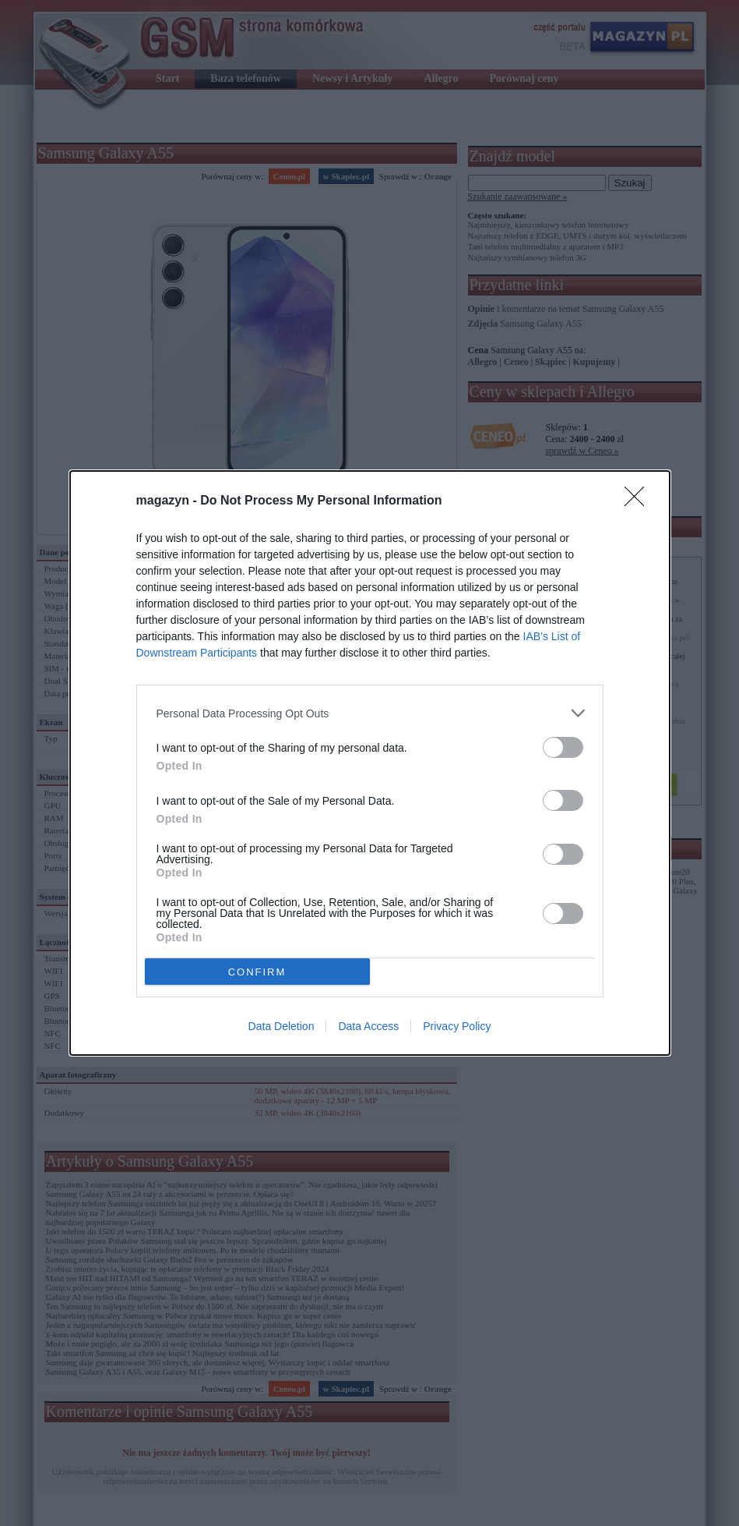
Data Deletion (281, 1026)
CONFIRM (257, 972)
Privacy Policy (457, 1026)
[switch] (563, 747)
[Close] (639, 501)
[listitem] (370, 713)
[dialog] (370, 763)
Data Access (368, 1026)
